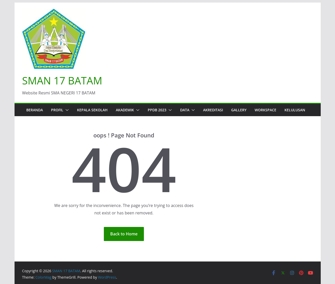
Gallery (238, 109)
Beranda (34, 109)
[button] (66, 110)
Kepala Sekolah (92, 109)
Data (184, 109)
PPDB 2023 (157, 109)
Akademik (125, 109)
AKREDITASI (213, 109)
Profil (57, 109)
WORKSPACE (265, 109)
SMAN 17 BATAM (62, 80)
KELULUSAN (294, 109)
